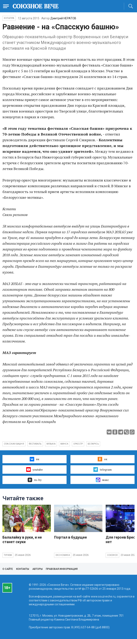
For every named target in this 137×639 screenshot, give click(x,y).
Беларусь (93, 444)
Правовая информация (62, 569)
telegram (102, 469)
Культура (9, 18)
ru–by (35, 480)
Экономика (62, 555)
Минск (64, 444)
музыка (50, 444)
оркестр (78, 444)
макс (102, 480)
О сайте (7, 569)
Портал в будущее (70, 537)
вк (34, 459)
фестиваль (35, 444)
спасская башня (14, 444)
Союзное (112, 555)
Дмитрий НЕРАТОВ (63, 18)
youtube (34, 469)
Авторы (37, 569)
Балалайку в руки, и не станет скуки (22, 539)
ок (102, 459)
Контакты (22, 569)
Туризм (8, 555)
